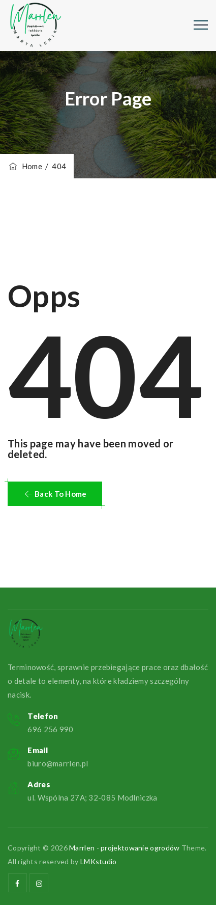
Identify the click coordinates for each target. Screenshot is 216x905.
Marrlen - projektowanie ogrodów (124, 847)
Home (25, 166)
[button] (55, 494)
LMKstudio (98, 861)
